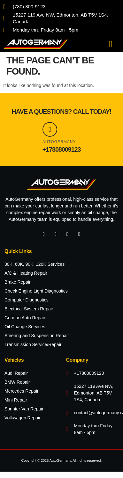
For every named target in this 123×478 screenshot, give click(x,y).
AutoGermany (59, 142)
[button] (110, 44)
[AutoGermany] (49, 129)
